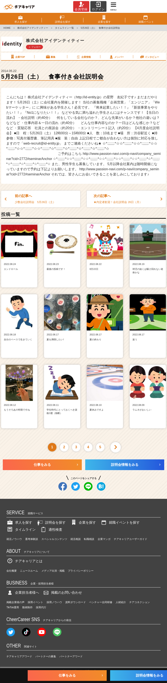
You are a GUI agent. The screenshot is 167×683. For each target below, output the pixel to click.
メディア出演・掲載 (53, 570)
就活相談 (75, 539)
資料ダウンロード (75, 602)
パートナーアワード (71, 656)
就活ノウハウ (14, 539)
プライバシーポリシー (81, 570)
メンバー (116, 56)
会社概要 (11, 570)
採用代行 (41, 607)
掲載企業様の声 (15, 602)
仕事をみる (42, 464)
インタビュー (149, 56)
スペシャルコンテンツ (54, 539)
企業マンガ (104, 539)
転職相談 (89, 539)
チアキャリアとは (24, 561)
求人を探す (19, 522)
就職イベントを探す (120, 522)
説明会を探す (51, 522)
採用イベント (35, 602)
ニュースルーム (29, 570)
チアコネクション (139, 602)
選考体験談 (31, 539)
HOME (7, 28)
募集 (50, 56)
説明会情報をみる (124, 464)
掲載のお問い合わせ (62, 592)
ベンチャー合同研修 (100, 602)
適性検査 (51, 529)
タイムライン (21, 529)
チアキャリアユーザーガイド (130, 539)
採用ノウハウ (54, 602)
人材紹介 (121, 602)
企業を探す (83, 522)
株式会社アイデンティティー (32, 28)
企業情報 (83, 56)
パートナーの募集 (45, 656)
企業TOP (17, 56)
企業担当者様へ (22, 592)
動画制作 (27, 607)
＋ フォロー (34, 47)
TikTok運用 (12, 607)
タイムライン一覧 (64, 28)
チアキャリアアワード (19, 656)
